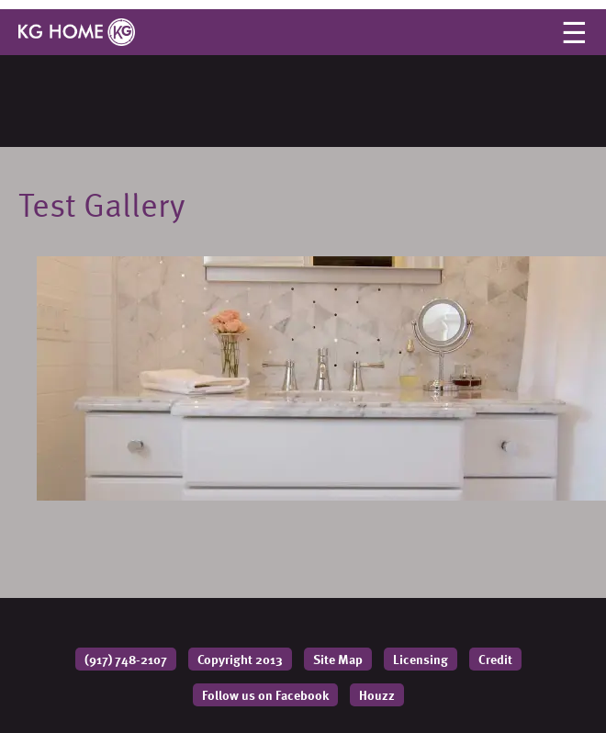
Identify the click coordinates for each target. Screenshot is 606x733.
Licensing (420, 659)
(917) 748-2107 (125, 659)
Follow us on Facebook (265, 695)
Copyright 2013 (240, 659)
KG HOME (76, 32)
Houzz (377, 695)
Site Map (338, 659)
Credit (495, 659)
